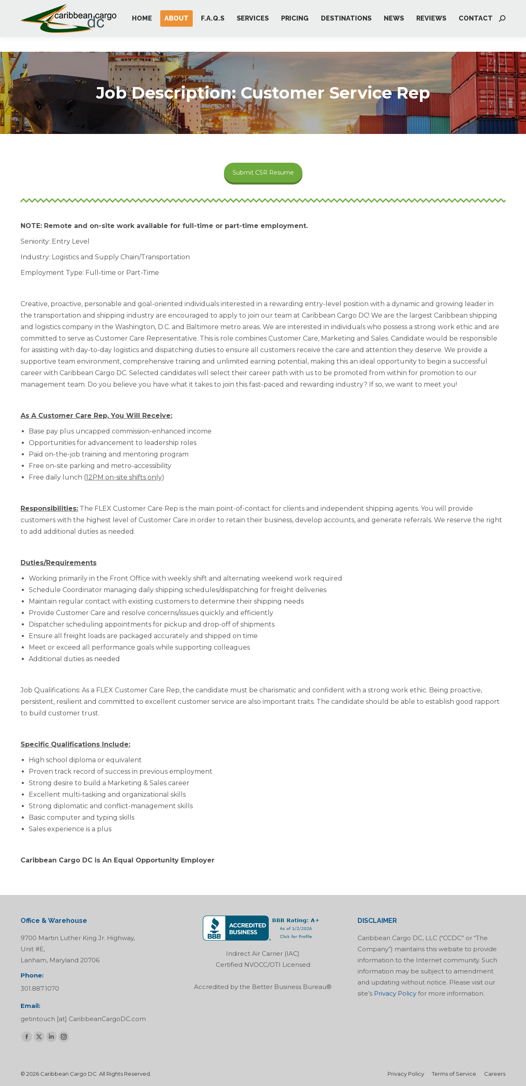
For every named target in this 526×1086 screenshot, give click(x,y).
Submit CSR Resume (263, 172)
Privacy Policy (395, 993)
